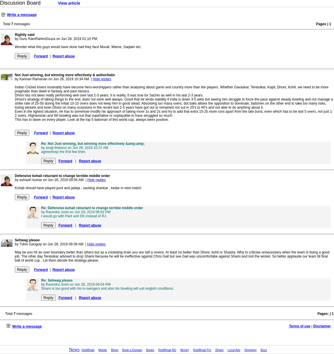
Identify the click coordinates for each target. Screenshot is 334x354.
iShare (219, 350)
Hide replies (102, 79)
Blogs (114, 350)
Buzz (264, 350)
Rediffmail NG (167, 350)
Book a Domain (132, 350)
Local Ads (234, 350)
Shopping (250, 350)
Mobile (102, 350)
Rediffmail (88, 350)
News (74, 349)
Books (150, 350)
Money (184, 350)
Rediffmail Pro (202, 350)
